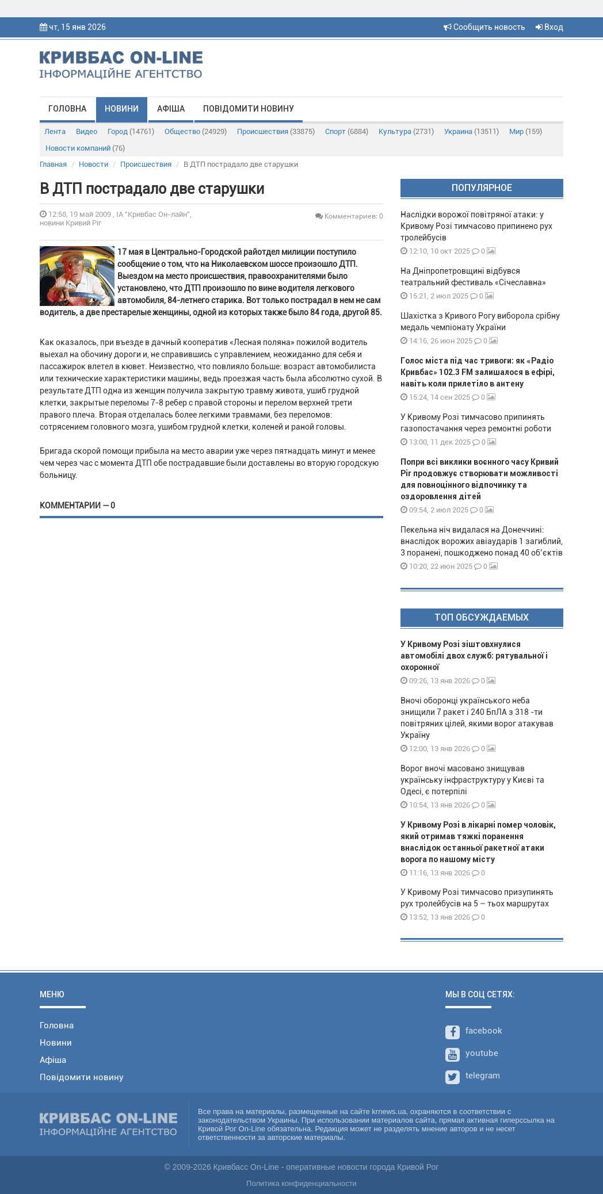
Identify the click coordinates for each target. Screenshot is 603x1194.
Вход (549, 27)
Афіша (171, 108)
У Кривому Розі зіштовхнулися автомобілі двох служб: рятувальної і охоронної (474, 656)
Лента (55, 131)
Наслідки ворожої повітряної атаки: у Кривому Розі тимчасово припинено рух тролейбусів (476, 226)
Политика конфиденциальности (301, 1183)
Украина (471, 131)
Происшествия (276, 131)
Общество (196, 131)
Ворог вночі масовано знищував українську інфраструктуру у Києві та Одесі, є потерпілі (472, 780)
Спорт (346, 131)
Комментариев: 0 (349, 216)
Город (131, 131)
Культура (406, 131)
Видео (86, 131)
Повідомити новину (248, 108)
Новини (122, 108)
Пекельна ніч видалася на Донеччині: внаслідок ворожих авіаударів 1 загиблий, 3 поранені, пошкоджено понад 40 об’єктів (481, 541)
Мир (525, 131)
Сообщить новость (484, 27)
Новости (93, 164)
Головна (67, 108)
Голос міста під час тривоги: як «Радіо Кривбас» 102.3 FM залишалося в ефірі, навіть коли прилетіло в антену (477, 372)
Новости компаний (85, 148)
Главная (53, 164)
